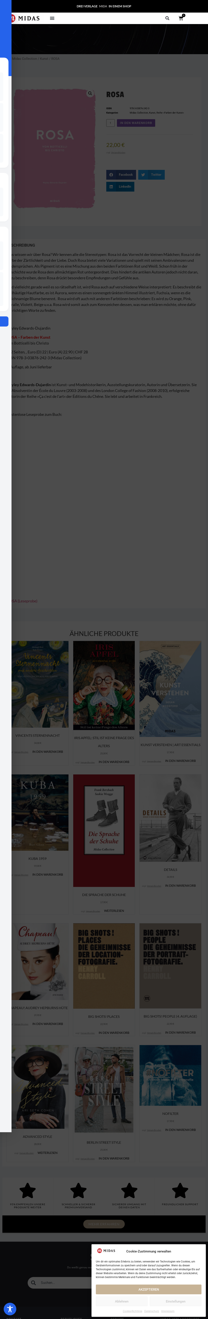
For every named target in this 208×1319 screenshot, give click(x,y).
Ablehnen (121, 1301)
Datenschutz (151, 1311)
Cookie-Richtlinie (132, 1311)
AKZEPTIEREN (148, 1289)
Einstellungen (175, 1301)
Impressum (168, 1311)
